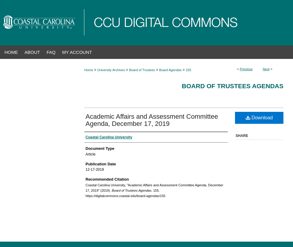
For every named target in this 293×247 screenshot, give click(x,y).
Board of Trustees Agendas (232, 86)
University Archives (111, 70)
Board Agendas (170, 70)
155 (188, 70)
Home (88, 70)
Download (259, 117)
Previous (246, 69)
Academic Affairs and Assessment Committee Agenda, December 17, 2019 (152, 120)
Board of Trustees (142, 70)
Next (266, 69)
